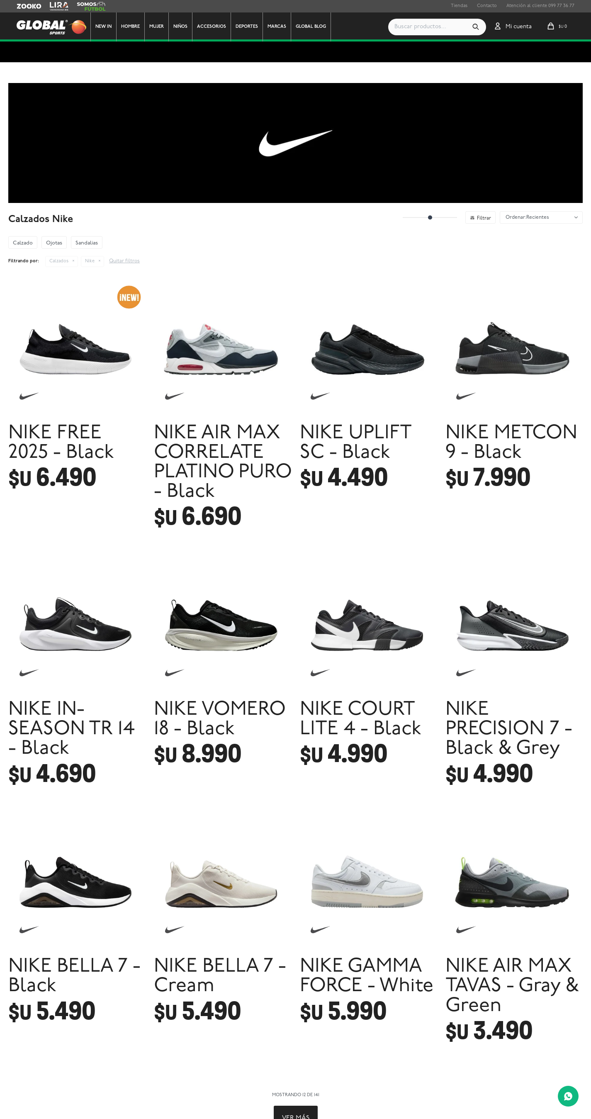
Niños (180, 26)
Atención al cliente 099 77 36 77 (540, 6)
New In (103, 26)
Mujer (156, 26)
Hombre (130, 26)
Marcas (277, 26)
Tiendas (459, 6)
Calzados (58, 261)
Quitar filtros (124, 261)
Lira (54, 6)
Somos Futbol (91, 6)
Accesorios (211, 26)
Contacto (487, 6)
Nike (90, 261)
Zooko (24, 6)
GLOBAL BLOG (311, 26)
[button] (475, 27)
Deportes (247, 26)
